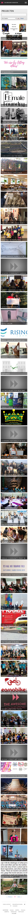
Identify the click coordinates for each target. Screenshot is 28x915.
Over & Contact (7, 904)
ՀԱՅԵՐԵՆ (6, 911)
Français (23, 910)
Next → (19, 896)
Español (17, 910)
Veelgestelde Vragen (17, 904)
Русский (14, 913)
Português (21, 911)
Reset (22, 18)
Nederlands (14, 911)
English (12, 910)
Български (5, 910)
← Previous (9, 896)
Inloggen (15, 906)
